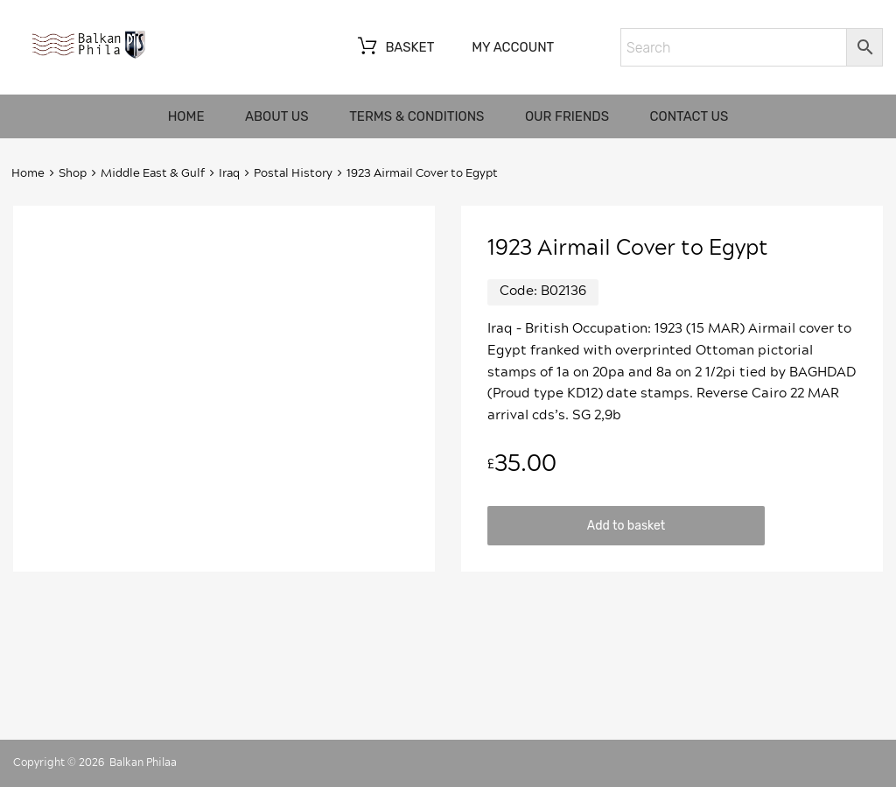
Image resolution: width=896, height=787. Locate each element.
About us (277, 116)
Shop (73, 173)
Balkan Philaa (143, 762)
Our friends (567, 116)
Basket (394, 48)
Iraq (229, 173)
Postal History (293, 173)
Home (186, 116)
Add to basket (626, 525)
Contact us (689, 116)
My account (513, 47)
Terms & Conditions (416, 116)
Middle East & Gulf (153, 173)
